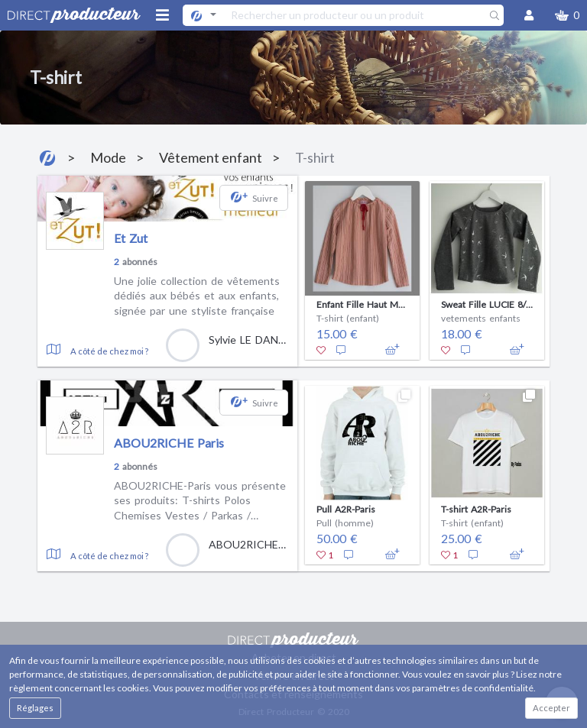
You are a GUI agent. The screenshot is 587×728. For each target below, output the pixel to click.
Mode (108, 157)
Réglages (35, 708)
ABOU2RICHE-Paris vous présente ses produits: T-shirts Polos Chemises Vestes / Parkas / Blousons (200, 501)
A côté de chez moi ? (109, 351)
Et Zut (131, 238)
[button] (567, 15)
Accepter (551, 708)
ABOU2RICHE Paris (169, 442)
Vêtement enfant (210, 157)
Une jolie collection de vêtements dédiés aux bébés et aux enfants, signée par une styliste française (197, 295)
